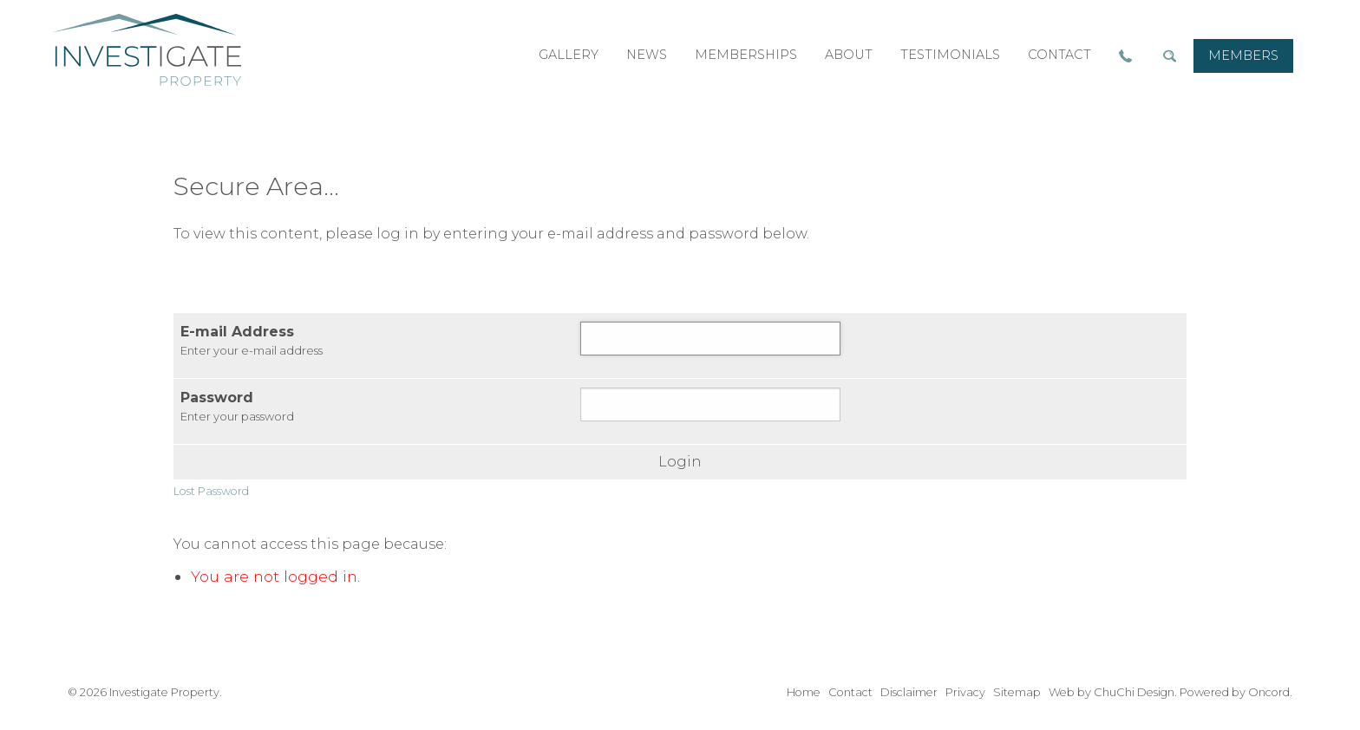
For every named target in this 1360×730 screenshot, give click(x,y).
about (849, 54)
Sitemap (1017, 692)
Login (680, 462)
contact (1059, 54)
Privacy (965, 692)
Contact (850, 692)
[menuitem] (1243, 56)
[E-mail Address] (710, 338)
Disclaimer (909, 692)
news (646, 54)
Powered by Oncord (1235, 692)
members (1243, 55)
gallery (568, 54)
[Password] (710, 404)
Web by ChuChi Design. (1113, 692)
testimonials (950, 54)
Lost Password (211, 491)
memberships (746, 54)
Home (804, 692)
